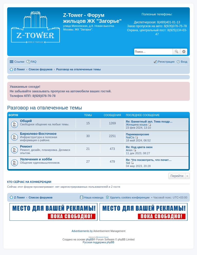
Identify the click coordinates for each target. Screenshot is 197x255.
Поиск (176, 52)
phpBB (90, 239)
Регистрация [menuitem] (166, 61)
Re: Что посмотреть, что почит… (149, 159)
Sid (128, 162)
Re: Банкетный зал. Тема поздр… (149, 121)
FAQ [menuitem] (33, 61)
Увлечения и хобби (36, 159)
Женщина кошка (136, 124)
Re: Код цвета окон (139, 147)
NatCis (130, 137)
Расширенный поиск (183, 52)
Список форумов (41, 197)
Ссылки (19, 61)
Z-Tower (19, 197)
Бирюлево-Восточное (38, 134)
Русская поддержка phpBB (98, 242)
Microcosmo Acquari (102, 237)
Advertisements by (82, 231)
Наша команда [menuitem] (93, 197)
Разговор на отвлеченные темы (44, 107)
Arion (129, 150)
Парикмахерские (137, 134)
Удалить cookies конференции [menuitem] (130, 197)
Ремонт (26, 146)
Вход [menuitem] (184, 61)
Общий (26, 121)
